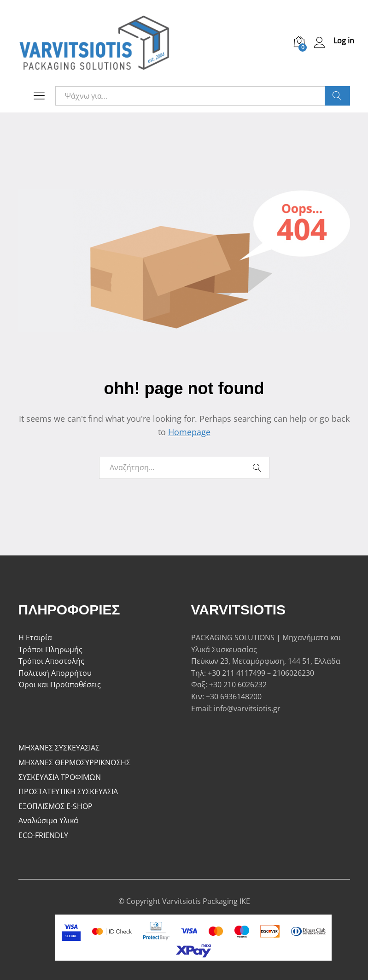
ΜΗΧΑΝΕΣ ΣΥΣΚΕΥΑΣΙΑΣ (58, 748)
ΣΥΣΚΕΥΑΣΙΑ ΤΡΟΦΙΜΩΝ (59, 777)
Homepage (189, 431)
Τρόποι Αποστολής (51, 661)
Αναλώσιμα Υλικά (48, 820)
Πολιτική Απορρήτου (55, 673)
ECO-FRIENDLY (43, 835)
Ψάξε (337, 96)
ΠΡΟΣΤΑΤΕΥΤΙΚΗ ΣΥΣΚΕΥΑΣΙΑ (68, 791)
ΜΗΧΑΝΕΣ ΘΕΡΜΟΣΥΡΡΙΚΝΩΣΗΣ (74, 762)
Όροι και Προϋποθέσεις (59, 684)
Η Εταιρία (35, 637)
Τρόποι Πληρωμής (50, 649)
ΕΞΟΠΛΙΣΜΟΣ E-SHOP (55, 806)
